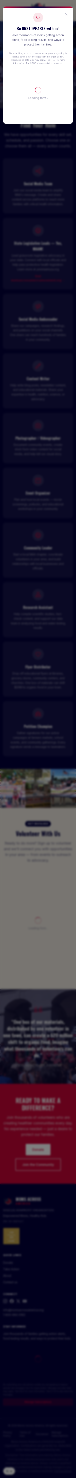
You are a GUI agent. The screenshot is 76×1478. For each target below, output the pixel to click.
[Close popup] (66, 14)
